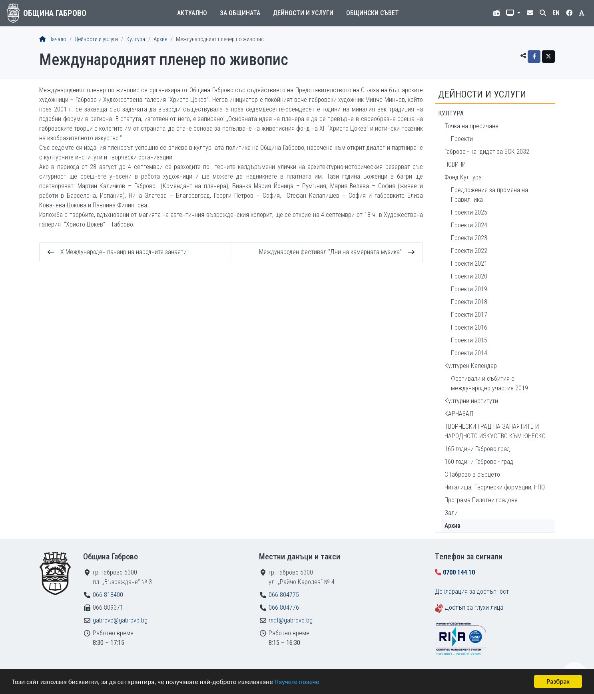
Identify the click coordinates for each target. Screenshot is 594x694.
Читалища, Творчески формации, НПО (495, 487)
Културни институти (471, 401)
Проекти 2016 (469, 327)
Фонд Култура (463, 177)
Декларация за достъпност (472, 591)
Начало (52, 39)
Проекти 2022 (469, 251)
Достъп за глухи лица (474, 607)
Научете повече (296, 682)
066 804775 (284, 595)
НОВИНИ (455, 164)
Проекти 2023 (469, 238)
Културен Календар (471, 366)
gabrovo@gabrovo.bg (120, 620)
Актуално (192, 13)
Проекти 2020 (469, 276)
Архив (160, 39)
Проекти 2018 (469, 302)
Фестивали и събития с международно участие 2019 (489, 383)
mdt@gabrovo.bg (291, 620)
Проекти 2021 (469, 263)
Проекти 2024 (469, 225)
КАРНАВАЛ (459, 414)
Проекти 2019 (469, 289)
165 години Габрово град (477, 449)
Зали (451, 513)
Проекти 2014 (469, 353)
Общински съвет (372, 13)
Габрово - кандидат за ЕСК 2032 (487, 151)
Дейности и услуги (303, 13)
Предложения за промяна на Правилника (489, 194)
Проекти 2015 (469, 340)
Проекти (462, 139)
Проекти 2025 (469, 212)
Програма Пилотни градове (481, 500)
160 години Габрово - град (479, 461)
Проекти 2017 (469, 314)
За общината (240, 13)
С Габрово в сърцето (472, 474)
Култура (135, 39)
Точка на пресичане (471, 126)
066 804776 (284, 607)
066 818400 (108, 595)
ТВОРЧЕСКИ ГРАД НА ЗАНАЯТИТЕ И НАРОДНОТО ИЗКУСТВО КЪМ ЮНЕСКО (495, 431)
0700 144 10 (459, 572)
